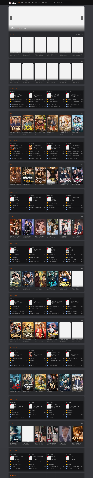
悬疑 (43, 2)
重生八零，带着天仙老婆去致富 (40, 132)
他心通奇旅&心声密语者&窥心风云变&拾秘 (40, 443)
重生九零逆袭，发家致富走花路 (28, 80)
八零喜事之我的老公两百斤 (52, 54)
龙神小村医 (12, 288)
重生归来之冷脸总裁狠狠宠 (77, 80)
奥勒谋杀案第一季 (13, 443)
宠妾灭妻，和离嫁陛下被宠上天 (77, 339)
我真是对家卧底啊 (50, 288)
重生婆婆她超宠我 (50, 132)
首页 (19, 2)
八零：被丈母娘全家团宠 (15, 132)
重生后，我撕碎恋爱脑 (39, 80)
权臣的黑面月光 (38, 288)
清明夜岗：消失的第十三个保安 (15, 391)
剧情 (46, 2)
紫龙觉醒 (61, 54)
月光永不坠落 (25, 443)
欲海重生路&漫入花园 (76, 443)
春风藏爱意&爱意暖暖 (51, 443)
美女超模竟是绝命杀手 (39, 184)
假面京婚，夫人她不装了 (40, 236)
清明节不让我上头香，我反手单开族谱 (28, 391)
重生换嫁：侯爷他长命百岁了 (52, 80)
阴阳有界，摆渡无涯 (76, 288)
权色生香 (36, 339)
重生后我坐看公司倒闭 (14, 80)
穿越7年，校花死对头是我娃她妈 (77, 132)
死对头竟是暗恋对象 (76, 184)
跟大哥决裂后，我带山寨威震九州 (15, 339)
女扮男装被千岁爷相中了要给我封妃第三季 (65, 339)
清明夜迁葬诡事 (50, 391)
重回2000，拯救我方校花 (64, 80)
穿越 (26, 2)
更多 (82, 61)
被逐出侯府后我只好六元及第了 (28, 339)
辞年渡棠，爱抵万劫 (26, 236)
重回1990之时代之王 (26, 54)
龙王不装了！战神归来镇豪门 (28, 288)
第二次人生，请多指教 (76, 236)
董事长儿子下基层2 (26, 184)
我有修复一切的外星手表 (64, 288)
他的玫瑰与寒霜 (38, 54)
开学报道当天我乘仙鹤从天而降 (52, 339)
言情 (32, 2)
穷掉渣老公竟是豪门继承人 (15, 184)
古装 (39, 2)
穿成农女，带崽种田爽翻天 (77, 54)
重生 (22, 2)
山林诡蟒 (61, 391)
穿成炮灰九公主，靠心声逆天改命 (65, 132)
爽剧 (29, 2)
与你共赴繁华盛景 (63, 236)
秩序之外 (49, 236)
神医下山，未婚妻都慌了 (77, 391)
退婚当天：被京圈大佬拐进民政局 (15, 236)
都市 (36, 2)
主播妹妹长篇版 (62, 443)
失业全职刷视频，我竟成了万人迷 (65, 184)
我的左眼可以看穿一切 (14, 54)
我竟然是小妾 (50, 184)
